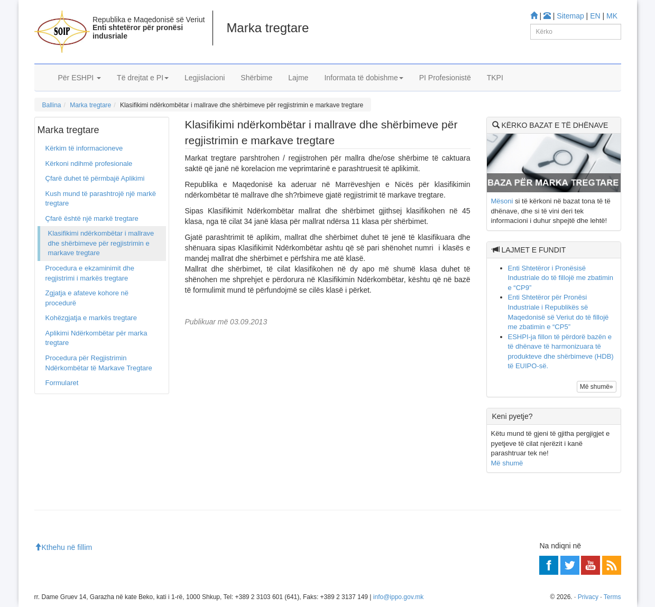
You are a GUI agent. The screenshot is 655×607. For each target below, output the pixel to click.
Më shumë (507, 463)
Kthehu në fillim (63, 547)
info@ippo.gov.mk (398, 597)
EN (595, 16)
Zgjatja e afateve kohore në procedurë (87, 298)
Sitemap (570, 16)
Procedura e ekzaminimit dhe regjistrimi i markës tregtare (89, 273)
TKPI (495, 77)
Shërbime (256, 77)
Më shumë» (596, 386)
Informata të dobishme (363, 77)
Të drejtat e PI (143, 77)
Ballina (51, 105)
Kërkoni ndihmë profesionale (89, 163)
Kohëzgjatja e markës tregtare (91, 318)
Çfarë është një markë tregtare (92, 218)
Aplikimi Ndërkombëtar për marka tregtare (96, 338)
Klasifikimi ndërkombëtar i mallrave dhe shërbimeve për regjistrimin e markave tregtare (101, 243)
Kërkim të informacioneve (84, 148)
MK (611, 16)
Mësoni (502, 201)
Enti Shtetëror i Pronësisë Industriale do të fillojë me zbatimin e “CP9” (560, 278)
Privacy (588, 597)
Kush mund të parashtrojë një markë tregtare (100, 199)
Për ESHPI (80, 77)
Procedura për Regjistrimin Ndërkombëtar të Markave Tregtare (98, 363)
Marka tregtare (90, 105)
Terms (612, 597)
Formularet (62, 383)
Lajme (298, 77)
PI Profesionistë (445, 77)
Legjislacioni (204, 77)
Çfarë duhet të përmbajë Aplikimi (95, 178)
